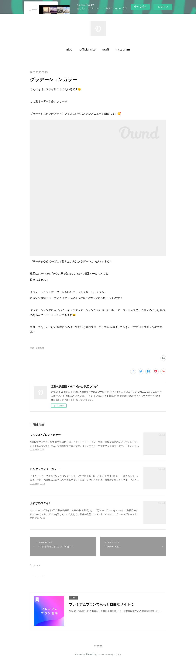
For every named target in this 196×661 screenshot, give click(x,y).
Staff (105, 49)
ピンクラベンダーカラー (44, 468)
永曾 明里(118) (37, 348)
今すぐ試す (140, 6)
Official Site (87, 49)
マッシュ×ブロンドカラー (45, 434)
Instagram (123, 49)
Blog (69, 49)
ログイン (163, 6)
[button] (69, 49)
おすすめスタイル (40, 503)
